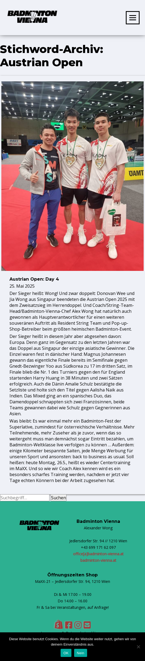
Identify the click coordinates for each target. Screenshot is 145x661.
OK (65, 653)
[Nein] (138, 646)
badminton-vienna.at (98, 560)
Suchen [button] (58, 498)
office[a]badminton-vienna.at (98, 553)
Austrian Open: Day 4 (34, 279)
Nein (80, 653)
